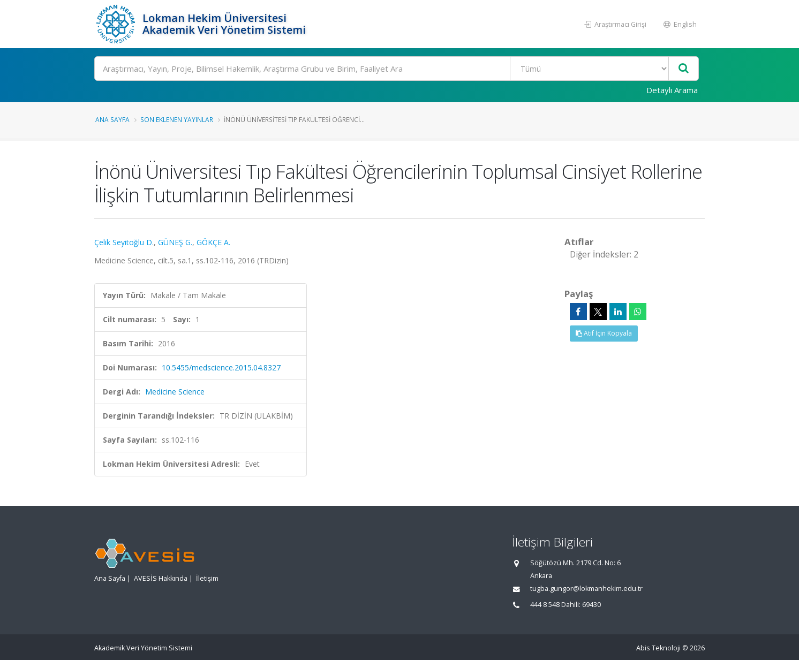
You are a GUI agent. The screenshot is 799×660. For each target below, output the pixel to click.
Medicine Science (175, 391)
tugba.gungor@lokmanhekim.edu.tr (586, 588)
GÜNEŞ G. (175, 242)
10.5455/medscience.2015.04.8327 (221, 367)
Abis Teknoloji (658, 648)
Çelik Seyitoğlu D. (124, 242)
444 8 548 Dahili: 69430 (565, 604)
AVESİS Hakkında (160, 578)
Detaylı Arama (672, 90)
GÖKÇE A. (213, 242)
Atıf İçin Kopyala (604, 333)
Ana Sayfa (112, 119)
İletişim (207, 578)
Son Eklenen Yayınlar (176, 119)
